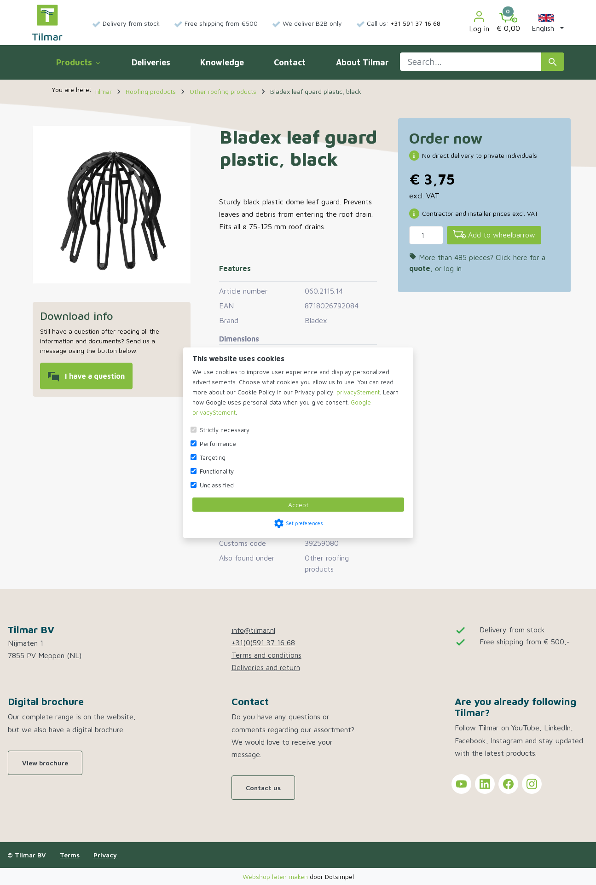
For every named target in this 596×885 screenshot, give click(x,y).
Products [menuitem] (78, 62)
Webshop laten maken (276, 876)
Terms (70, 855)
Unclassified (217, 485)
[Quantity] (426, 235)
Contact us (263, 788)
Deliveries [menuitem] (151, 62)
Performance (218, 443)
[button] (545, 22)
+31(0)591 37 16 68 (263, 642)
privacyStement (358, 392)
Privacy (105, 855)
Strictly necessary (224, 430)
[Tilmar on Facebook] (508, 784)
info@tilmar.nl (253, 630)
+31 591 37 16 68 (415, 23)
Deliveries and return (265, 667)
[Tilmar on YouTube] (461, 784)
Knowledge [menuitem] (222, 62)
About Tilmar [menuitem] (362, 62)
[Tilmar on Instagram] (532, 784)
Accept (298, 505)
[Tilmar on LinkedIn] (485, 784)
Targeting (213, 457)
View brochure (45, 763)
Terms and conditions (266, 655)
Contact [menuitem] (290, 62)
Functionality (217, 471)
